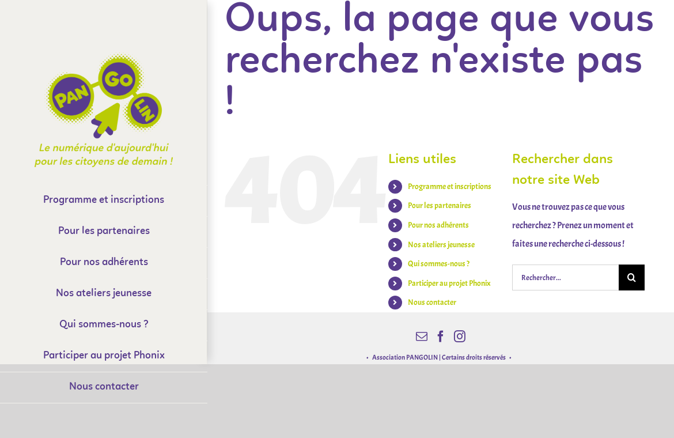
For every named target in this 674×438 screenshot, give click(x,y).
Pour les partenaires (439, 205)
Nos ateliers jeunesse (441, 245)
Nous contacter (432, 302)
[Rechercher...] (565, 277)
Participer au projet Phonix (449, 283)
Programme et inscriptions (449, 186)
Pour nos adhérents (438, 225)
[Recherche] (632, 277)
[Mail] (421, 336)
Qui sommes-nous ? (438, 264)
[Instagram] (459, 336)
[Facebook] (440, 336)
